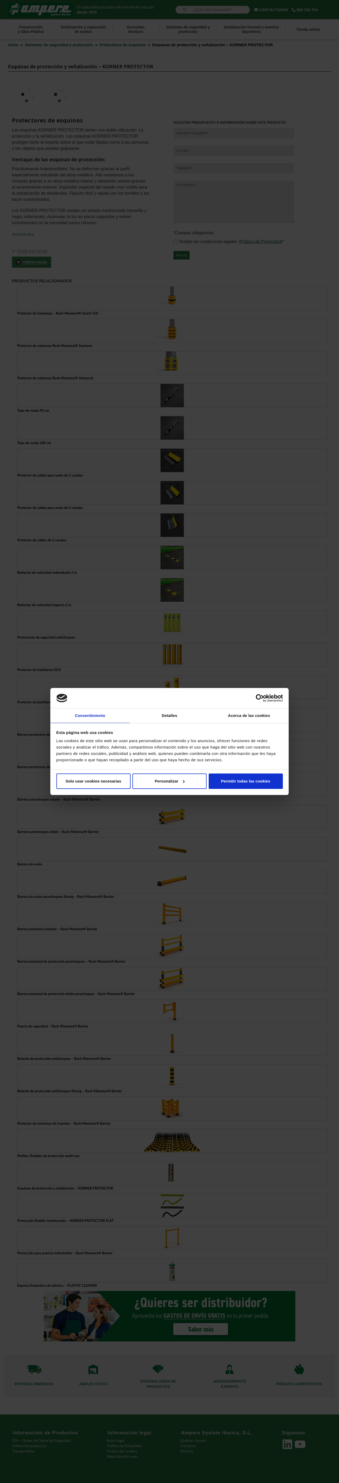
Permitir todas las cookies (245, 781)
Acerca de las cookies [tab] (249, 715)
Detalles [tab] (169, 715)
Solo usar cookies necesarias (93, 781)
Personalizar (170, 781)
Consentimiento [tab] (90, 715)
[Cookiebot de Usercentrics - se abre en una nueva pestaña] (260, 698)
